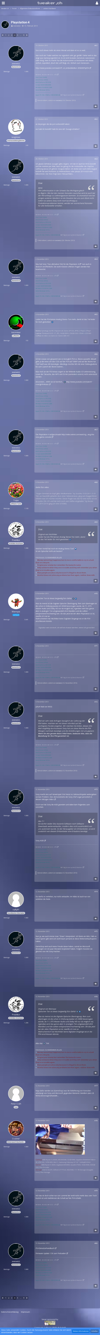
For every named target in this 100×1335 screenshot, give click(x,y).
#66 (96, 354)
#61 (96, 45)
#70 (96, 593)
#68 (96, 482)
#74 (96, 891)
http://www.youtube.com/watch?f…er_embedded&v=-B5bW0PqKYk (62, 68)
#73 (96, 789)
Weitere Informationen (81, 1331)
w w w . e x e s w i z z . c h (46, 74)
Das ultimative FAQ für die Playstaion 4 (63, 264)
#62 (96, 119)
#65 (96, 314)
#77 (96, 1086)
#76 (96, 996)
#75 (96, 931)
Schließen (94, 1331)
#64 (96, 259)
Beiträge (7, 71)
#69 (96, 522)
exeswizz (17, 26)
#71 (96, 646)
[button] (3, 3)
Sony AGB (40, 840)
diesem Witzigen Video (45, 799)
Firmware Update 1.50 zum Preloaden (51, 1253)
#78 (96, 1120)
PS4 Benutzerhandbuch (45, 1248)
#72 (96, 702)
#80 (96, 1243)
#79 (96, 1190)
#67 (96, 429)
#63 (96, 159)
